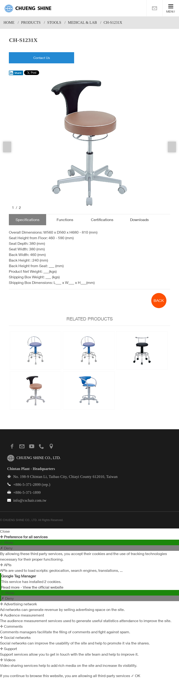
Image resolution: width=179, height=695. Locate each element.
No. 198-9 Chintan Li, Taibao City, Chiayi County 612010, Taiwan (65, 477)
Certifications (102, 219)
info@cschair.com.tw (30, 500)
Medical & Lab (82, 22)
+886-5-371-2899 (27, 485)
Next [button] (172, 147)
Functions (65, 219)
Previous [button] (7, 147)
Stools (54, 22)
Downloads (139, 219)
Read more (11, 587)
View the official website (43, 587)
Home (8, 22)
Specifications (27, 219)
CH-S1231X (112, 22)
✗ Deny (6, 548)
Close (5, 531)
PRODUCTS (31, 22)
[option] (89, 144)
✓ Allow (6, 542)
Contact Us (41, 58)
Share (15, 73)
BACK (159, 300)
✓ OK (135, 675)
